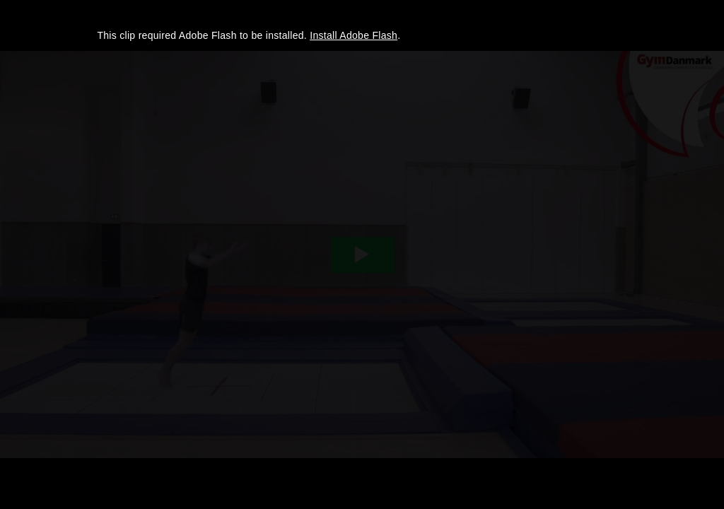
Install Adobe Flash (353, 35)
